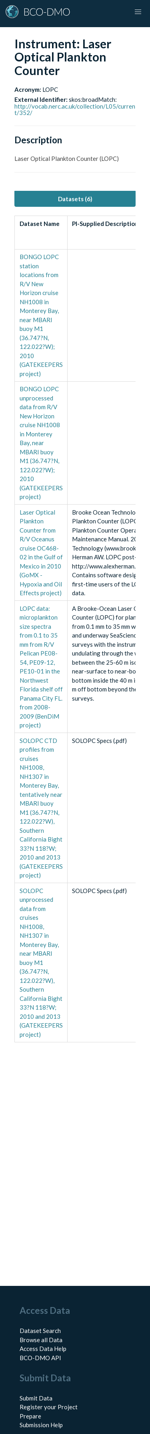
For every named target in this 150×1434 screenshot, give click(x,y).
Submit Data (36, 1398)
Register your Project (49, 1406)
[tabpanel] (75, 629)
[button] (138, 12)
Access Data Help (43, 1348)
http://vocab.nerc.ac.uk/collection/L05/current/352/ (74, 110)
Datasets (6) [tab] (75, 198)
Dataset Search (40, 1330)
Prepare (30, 1416)
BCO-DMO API (40, 1357)
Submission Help (41, 1424)
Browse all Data (41, 1339)
